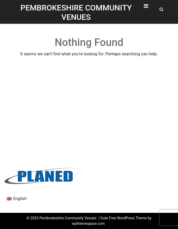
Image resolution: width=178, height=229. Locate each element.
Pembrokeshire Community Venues (76, 12)
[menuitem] (16, 198)
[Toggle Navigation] (146, 7)
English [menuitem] (20, 198)
